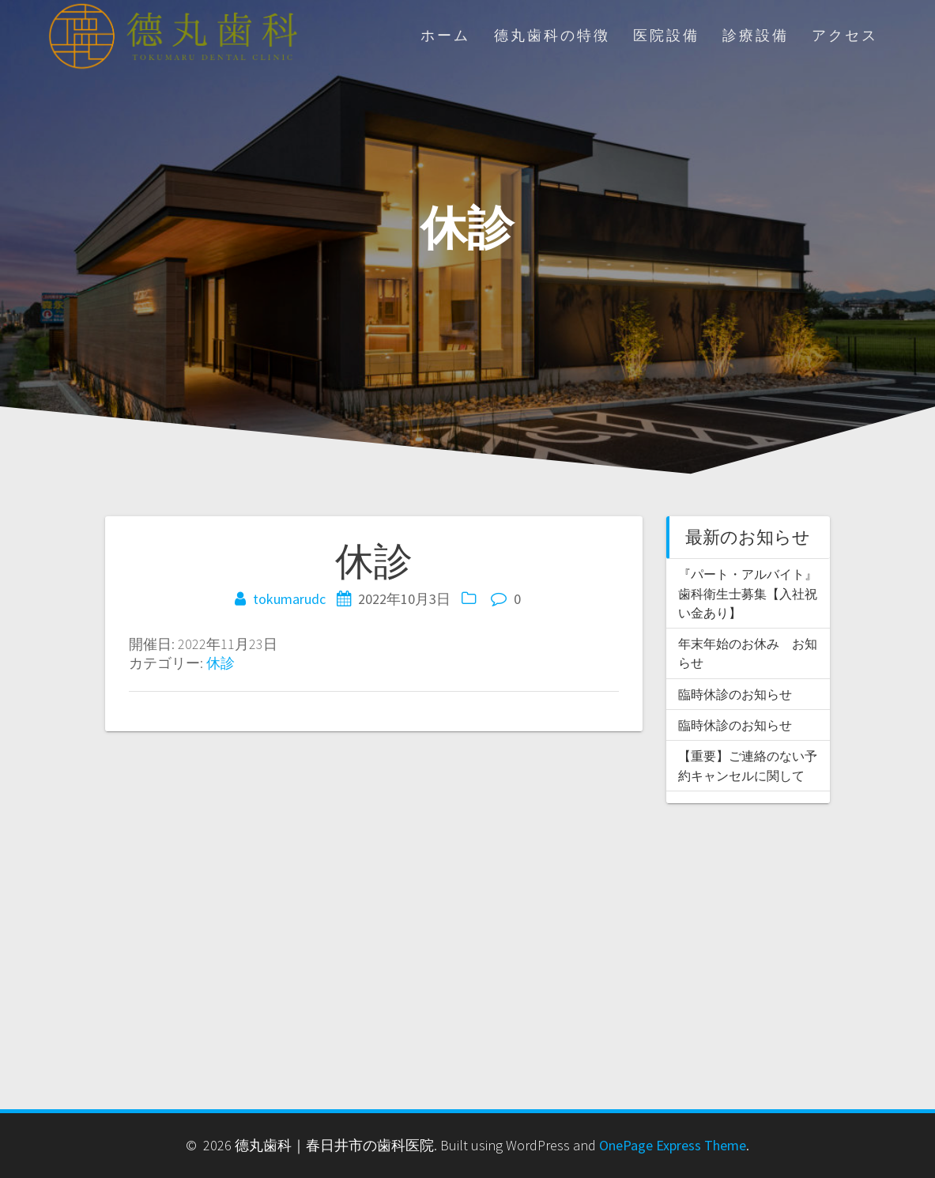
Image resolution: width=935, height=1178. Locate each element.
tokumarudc (289, 599)
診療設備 (755, 35)
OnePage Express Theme (672, 1145)
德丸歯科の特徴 (552, 35)
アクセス (845, 35)
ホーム (445, 35)
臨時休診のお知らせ (735, 694)
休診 (220, 663)
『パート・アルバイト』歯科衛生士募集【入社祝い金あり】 (747, 593)
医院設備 (666, 35)
